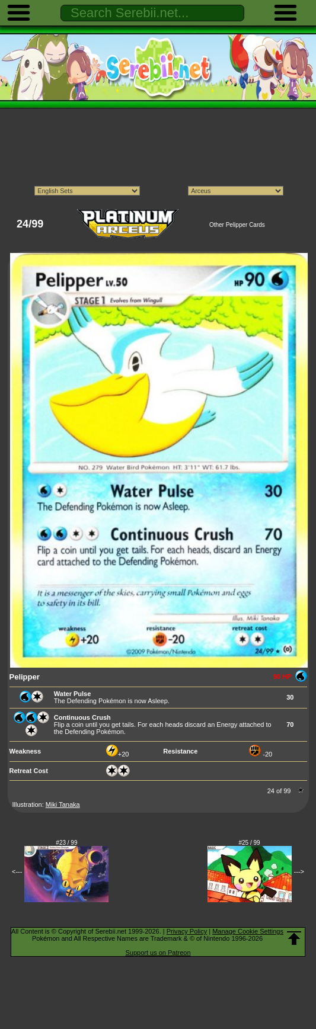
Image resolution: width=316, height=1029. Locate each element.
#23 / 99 (66, 842)
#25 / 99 (249, 842)
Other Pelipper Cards (237, 225)
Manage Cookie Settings (247, 931)
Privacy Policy (187, 931)
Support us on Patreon (157, 952)
